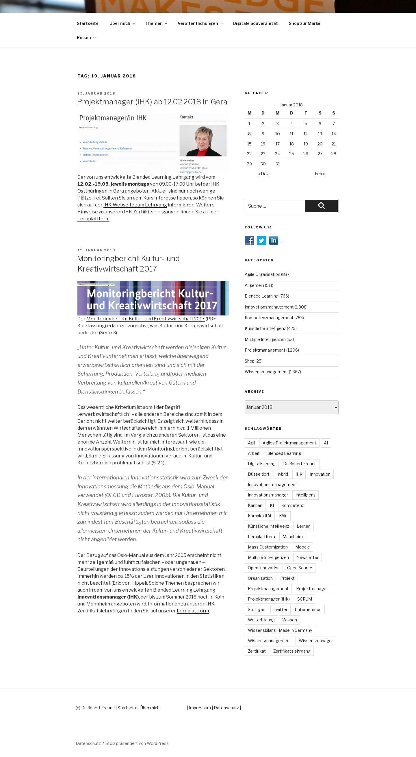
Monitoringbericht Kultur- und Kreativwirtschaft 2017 (145, 319)
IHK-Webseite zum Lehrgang (135, 205)
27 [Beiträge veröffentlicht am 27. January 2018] (320, 153)
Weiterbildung (261, 619)
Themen (156, 23)
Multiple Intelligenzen (265, 339)
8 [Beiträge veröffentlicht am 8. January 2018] (249, 133)
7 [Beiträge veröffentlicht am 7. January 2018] (334, 123)
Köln (283, 515)
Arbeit (254, 453)
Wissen (289, 619)
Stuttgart (257, 609)
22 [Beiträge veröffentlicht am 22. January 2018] (249, 153)
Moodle (302, 546)
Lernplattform (93, 218)
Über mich (122, 23)
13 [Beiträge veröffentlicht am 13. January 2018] (320, 133)
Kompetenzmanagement (269, 317)
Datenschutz (226, 707)
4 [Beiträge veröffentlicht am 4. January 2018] (291, 123)
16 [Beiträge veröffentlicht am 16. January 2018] (263, 143)
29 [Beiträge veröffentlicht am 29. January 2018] (249, 163)
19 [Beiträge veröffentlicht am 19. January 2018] (306, 143)
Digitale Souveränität (255, 23)
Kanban (255, 505)
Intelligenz (305, 494)
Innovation (320, 474)
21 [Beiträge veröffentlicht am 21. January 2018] (334, 143)
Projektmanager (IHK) (269, 599)
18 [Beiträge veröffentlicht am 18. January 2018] (291, 143)
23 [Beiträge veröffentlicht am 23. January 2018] (263, 153)
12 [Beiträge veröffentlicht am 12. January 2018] (306, 133)
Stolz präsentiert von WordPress (137, 743)
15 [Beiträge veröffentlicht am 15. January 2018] (249, 143)
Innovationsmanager (268, 494)
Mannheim (293, 536)
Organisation (260, 578)
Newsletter (307, 557)
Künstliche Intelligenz (265, 328)
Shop (250, 361)
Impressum (200, 707)
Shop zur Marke (304, 23)
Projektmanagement (265, 350)
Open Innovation (264, 567)
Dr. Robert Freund (300, 463)
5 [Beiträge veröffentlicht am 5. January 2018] (305, 123)
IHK (299, 474)
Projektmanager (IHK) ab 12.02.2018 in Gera (152, 101)
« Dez (263, 173)
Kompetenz (292, 505)
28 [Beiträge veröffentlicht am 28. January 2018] (333, 153)
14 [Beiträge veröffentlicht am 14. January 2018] (334, 133)
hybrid (282, 474)
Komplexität (260, 515)
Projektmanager (312, 588)
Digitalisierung (262, 463)
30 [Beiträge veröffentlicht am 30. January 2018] (263, 163)
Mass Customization (268, 546)
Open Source (299, 567)
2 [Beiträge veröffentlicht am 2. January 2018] (263, 123)
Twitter (280, 609)
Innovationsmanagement (269, 306)
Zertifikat (257, 651)
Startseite (88, 23)
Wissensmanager (316, 640)
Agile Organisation (262, 274)
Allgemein (254, 285)
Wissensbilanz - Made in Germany (280, 630)
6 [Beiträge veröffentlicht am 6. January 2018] (320, 123)
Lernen (304, 526)
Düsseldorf (258, 474)
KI (272, 505)
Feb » (320, 173)
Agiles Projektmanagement (289, 442)
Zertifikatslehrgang (292, 651)
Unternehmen (308, 609)
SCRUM (304, 599)
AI (326, 442)
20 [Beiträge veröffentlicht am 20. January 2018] (320, 143)
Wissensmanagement (266, 371)
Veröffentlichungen (201, 23)
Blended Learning (261, 295)
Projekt (287, 578)
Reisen (86, 37)
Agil (251, 442)
